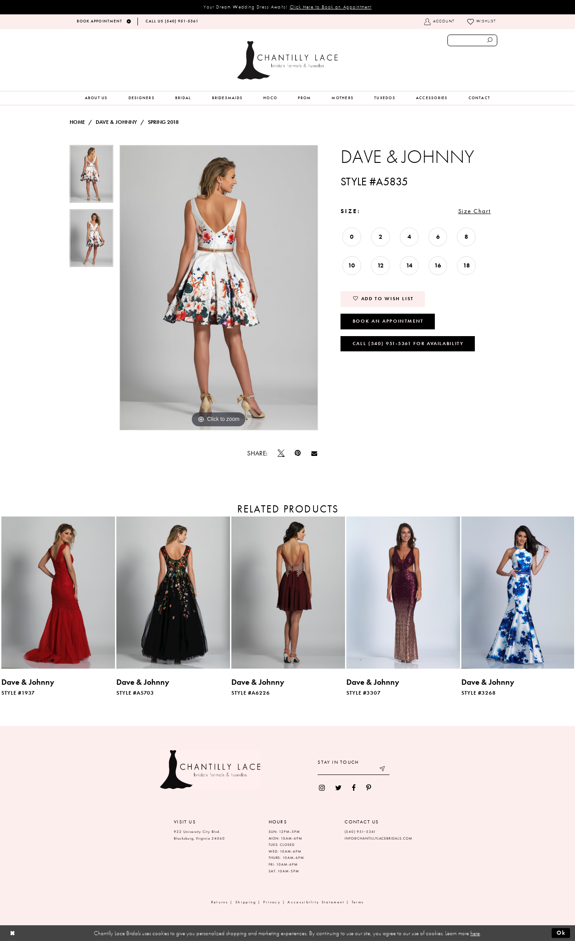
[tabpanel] (91, 177)
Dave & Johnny (116, 122)
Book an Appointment (388, 321)
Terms (358, 902)
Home (77, 122)
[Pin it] (298, 453)
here (475, 933)
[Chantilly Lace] (287, 60)
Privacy (272, 902)
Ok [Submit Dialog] (561, 933)
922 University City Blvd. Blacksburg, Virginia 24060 (199, 835)
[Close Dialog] (12, 933)
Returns (220, 902)
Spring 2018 (163, 122)
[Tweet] (281, 453)
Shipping (245, 902)
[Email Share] (314, 453)
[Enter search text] (472, 40)
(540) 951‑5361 (360, 831)
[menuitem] (96, 98)
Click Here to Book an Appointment (331, 7)
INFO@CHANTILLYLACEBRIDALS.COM (378, 838)
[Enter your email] (353, 770)
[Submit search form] (490, 40)
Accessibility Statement (316, 902)
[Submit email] (383, 770)
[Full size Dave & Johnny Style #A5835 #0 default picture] (219, 287)
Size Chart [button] (474, 211)
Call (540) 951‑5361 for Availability (408, 343)
